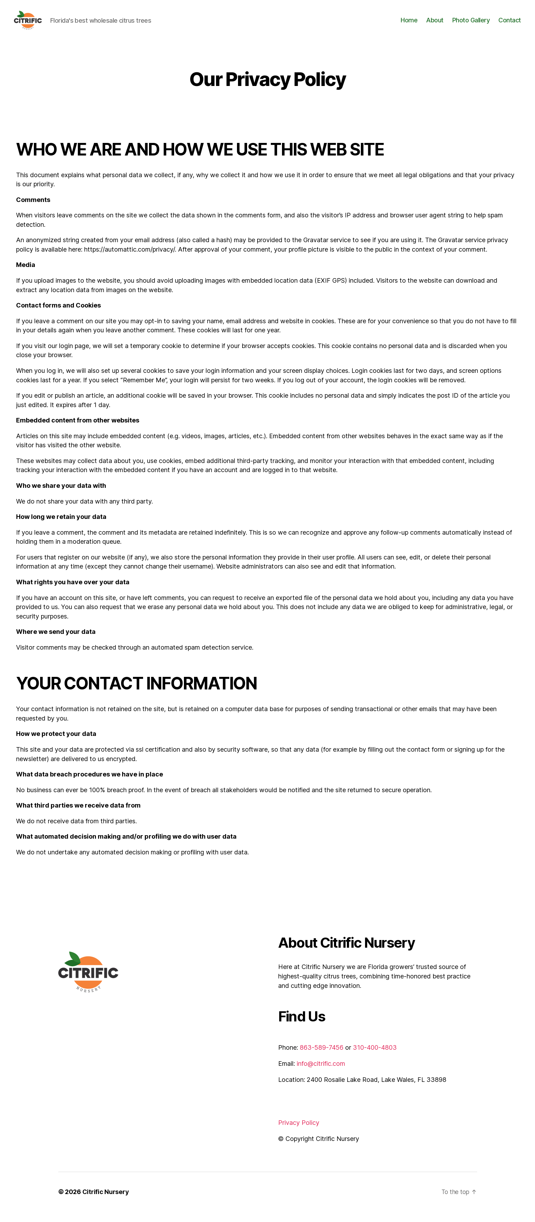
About (435, 25)
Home (409, 25)
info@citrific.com (321, 1074)
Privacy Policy (298, 1133)
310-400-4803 (375, 1058)
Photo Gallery (471, 25)
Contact (509, 25)
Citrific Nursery (105, 1202)
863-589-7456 (321, 1058)
